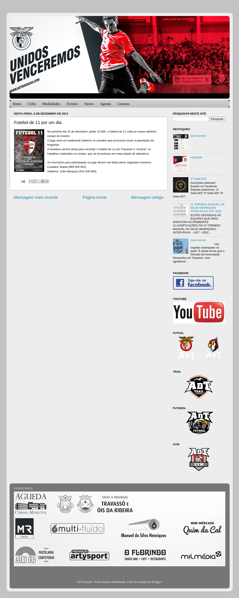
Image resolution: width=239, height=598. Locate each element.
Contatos (123, 104)
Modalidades (51, 104)
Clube (32, 104)
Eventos (72, 104)
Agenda (105, 104)
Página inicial (94, 197)
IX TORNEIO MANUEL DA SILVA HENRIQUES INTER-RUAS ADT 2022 (207, 208)
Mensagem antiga (147, 197)
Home (17, 104)
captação (196, 157)
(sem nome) (198, 135)
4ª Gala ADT (199, 178)
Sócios (89, 104)
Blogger (157, 582)
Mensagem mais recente (36, 197)
